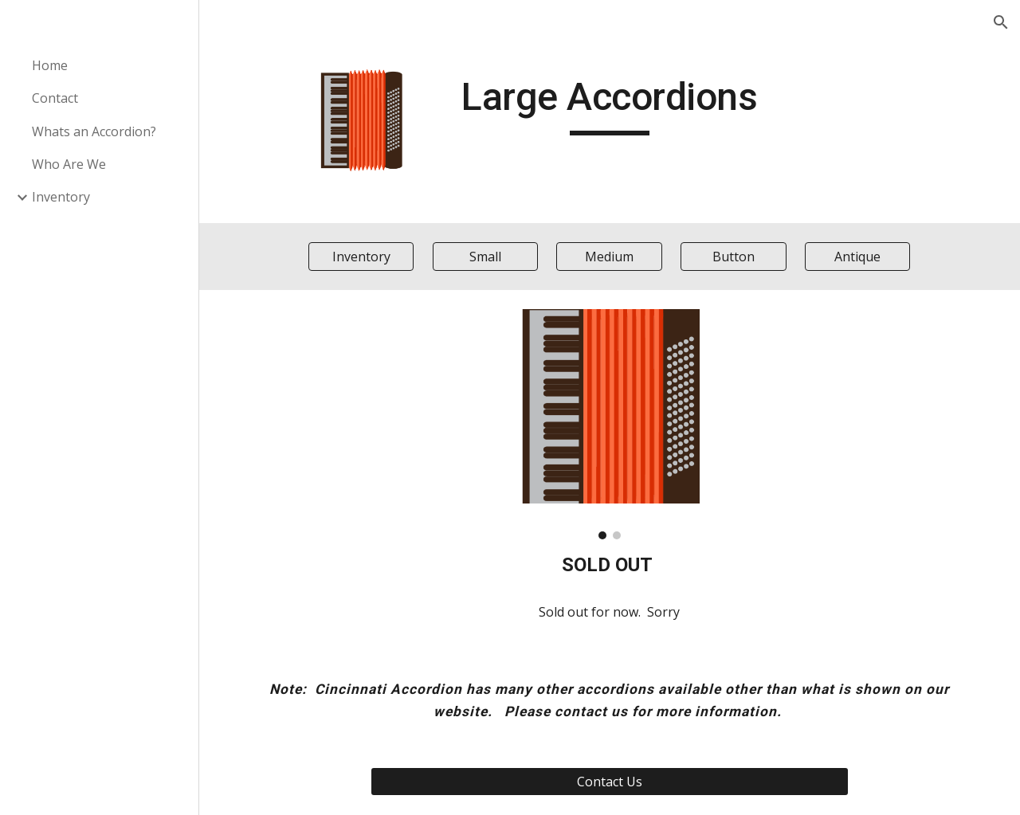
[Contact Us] (609, 781)
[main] (610, 104)
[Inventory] (362, 256)
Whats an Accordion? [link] (94, 131)
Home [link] (50, 65)
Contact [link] (55, 98)
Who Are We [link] (69, 164)
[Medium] (609, 256)
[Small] (485, 256)
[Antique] (857, 256)
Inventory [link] (61, 197)
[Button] (733, 256)
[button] (1001, 22)
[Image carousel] (609, 424)
